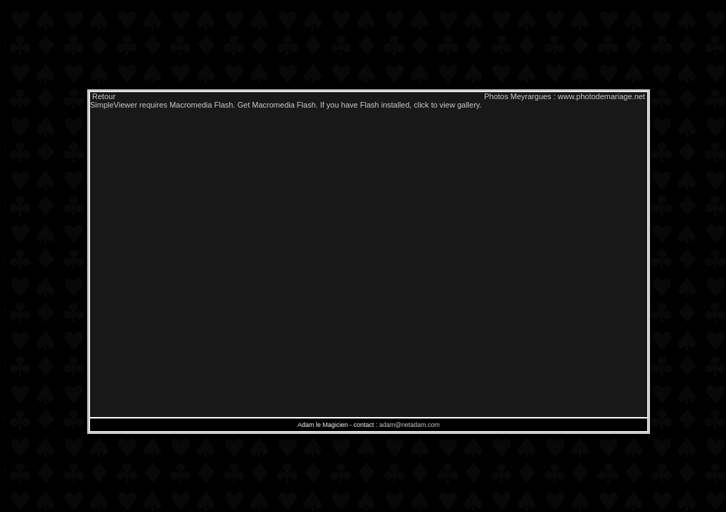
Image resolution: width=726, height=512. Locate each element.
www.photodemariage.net (601, 96)
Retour (102, 96)
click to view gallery (446, 105)
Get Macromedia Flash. (278, 105)
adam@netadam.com (409, 424)
